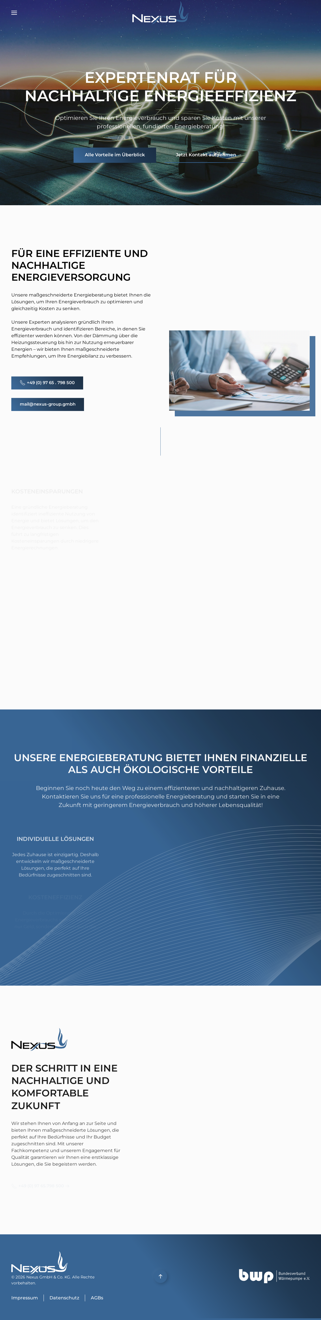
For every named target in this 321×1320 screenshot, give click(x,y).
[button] (14, 12)
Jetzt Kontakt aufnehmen (206, 154)
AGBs (97, 1297)
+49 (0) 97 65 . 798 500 (47, 381)
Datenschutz (64, 1297)
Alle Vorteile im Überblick (115, 154)
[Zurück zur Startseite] (160, 12)
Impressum (24, 1297)
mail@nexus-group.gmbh (48, 402)
